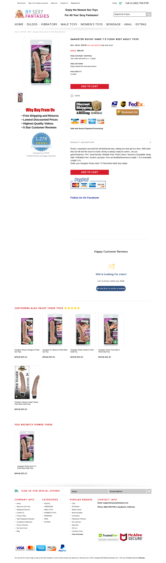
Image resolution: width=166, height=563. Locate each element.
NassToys (75, 525)
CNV (73, 503)
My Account (21, 3)
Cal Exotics (76, 516)
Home (17, 32)
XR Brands (75, 506)
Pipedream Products (79, 519)
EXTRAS (141, 24)
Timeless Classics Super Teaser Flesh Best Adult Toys (26, 403)
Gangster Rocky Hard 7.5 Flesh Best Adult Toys (26, 467)
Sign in (30, 3)
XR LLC (74, 528)
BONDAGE (113, 24)
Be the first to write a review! (111, 288)
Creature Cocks (77, 531)
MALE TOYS (69, 24)
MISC (29, 32)
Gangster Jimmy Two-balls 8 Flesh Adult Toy (108, 351)
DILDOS (32, 24)
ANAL (128, 24)
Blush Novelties (77, 513)
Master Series (76, 509)
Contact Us (64, 3)
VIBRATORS (49, 24)
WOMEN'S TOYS (92, 24)
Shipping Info (75, 3)
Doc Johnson (76, 522)
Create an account (41, 3)
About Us (54, 3)
